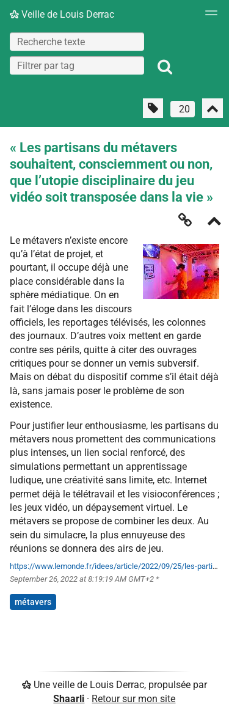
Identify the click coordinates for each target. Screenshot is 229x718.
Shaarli (68, 699)
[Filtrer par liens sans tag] (153, 108)
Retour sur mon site (133, 699)
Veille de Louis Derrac (62, 14)
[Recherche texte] (77, 41)
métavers (33, 602)
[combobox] (77, 65)
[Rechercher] (164, 67)
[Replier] (214, 222)
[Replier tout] (212, 108)
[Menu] (208, 16)
